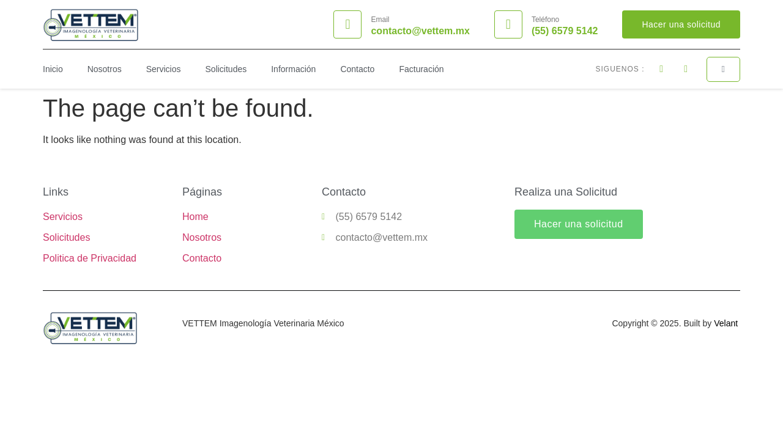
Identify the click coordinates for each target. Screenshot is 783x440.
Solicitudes (226, 69)
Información (293, 69)
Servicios (163, 69)
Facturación (421, 69)
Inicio (53, 69)
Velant (726, 323)
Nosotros (104, 69)
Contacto (357, 69)
